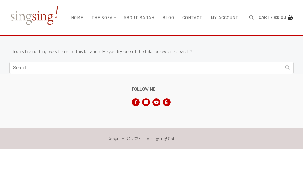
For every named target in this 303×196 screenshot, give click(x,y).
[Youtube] (156, 102)
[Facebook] (136, 102)
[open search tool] (251, 17)
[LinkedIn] (146, 102)
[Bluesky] (167, 102)
